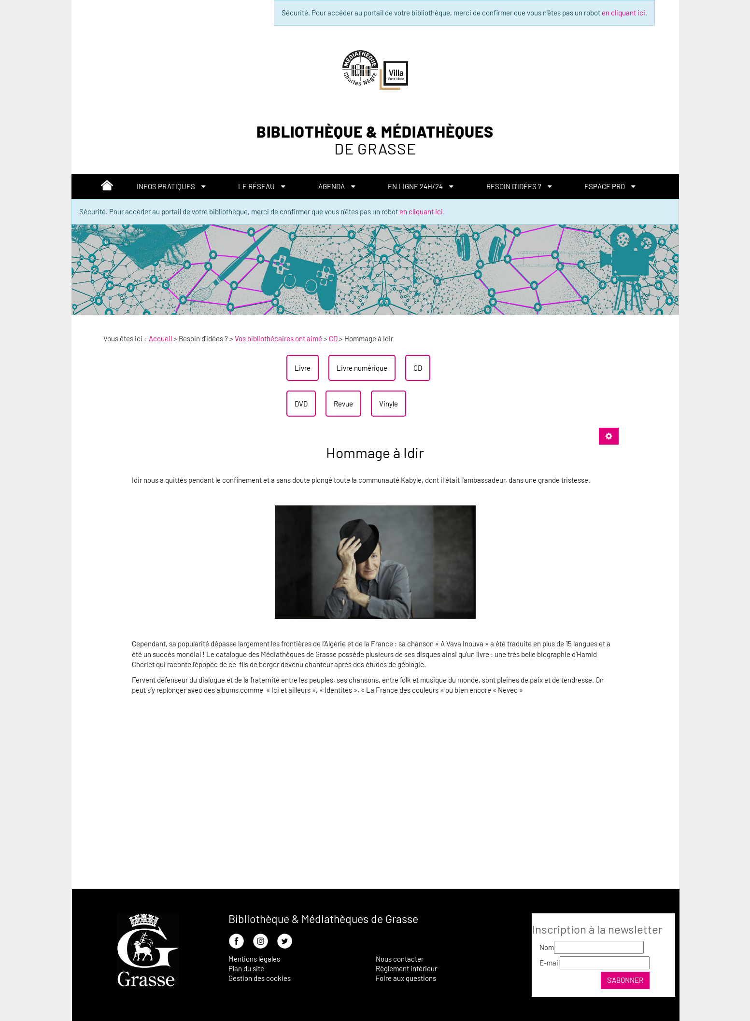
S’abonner (625, 980)
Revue (343, 403)
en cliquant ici (623, 12)
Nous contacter (400, 958)
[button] (171, 186)
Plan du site (246, 968)
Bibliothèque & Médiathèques (375, 140)
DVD (301, 403)
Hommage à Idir (375, 452)
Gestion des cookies (259, 978)
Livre (303, 368)
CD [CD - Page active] (417, 368)
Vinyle (388, 403)
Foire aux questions (406, 978)
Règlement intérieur (406, 968)
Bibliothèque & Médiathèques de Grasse (323, 918)
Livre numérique (362, 368)
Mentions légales (254, 958)
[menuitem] (107, 187)
